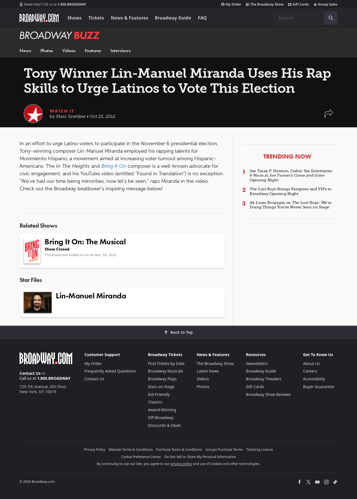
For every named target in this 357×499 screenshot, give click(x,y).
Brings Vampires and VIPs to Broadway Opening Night (291, 191)
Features (93, 50)
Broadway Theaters (263, 378)
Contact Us (30, 373)
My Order (231, 4)
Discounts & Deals (164, 425)
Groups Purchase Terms (224, 449)
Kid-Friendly (159, 394)
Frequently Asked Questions (110, 371)
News (25, 50)
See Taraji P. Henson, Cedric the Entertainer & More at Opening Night (291, 176)
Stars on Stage (161, 386)
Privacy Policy (94, 449)
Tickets (96, 18)
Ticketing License (259, 449)
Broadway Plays (162, 378)
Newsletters (257, 363)
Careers (310, 371)
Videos (68, 50)
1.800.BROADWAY (53, 4)
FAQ (202, 18)
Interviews (120, 50)
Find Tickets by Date (166, 363)
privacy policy (181, 463)
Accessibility (314, 378)
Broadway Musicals (165, 371)
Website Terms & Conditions (130, 449)
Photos (46, 50)
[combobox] (305, 18)
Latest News (208, 371)
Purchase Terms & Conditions (179, 449)
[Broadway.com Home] (39, 18)
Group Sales (325, 4)
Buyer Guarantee (318, 386)
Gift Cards (298, 4)
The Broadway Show (265, 4)
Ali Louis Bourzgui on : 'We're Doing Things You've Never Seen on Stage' (291, 205)
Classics (155, 402)
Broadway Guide (173, 18)
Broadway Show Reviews (268, 394)
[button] (328, 116)
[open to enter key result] (330, 18)
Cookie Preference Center (141, 456)
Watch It (62, 111)
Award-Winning (162, 409)
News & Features (129, 18)
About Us (311, 363)
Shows (74, 18)
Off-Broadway (160, 417)
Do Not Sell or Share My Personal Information (200, 456)
